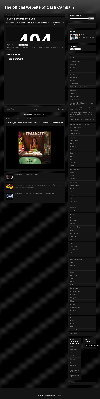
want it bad (73, 333)
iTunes (72, 175)
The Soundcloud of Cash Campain (74, 370)
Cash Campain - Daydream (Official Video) (26, 174)
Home (35, 109)
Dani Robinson (74, 140)
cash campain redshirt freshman (80, 124)
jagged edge (39, 47)
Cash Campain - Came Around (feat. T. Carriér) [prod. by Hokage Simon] (34, 193)
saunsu (72, 256)
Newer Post (10, 109)
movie (72, 214)
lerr (71, 191)
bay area (72, 80)
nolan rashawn (74, 233)
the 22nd (72, 282)
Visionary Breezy (75, 330)
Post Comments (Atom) (38, 114)
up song (72, 323)
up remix (72, 320)
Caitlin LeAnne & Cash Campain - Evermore (21, 119)
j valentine (73, 179)
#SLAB (72, 58)
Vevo (71, 362)
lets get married (48, 47)
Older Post (60, 109)
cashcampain (74, 130)
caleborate (18, 47)
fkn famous (73, 150)
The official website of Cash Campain (39, 7)
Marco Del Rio (74, 211)
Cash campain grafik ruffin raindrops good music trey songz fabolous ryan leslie (81, 114)
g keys (72, 156)
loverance (73, 207)
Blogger (60, 395)
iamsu (72, 172)
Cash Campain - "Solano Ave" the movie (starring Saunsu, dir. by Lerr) (34, 184)
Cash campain (26, 47)
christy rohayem (75, 134)
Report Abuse (75, 383)
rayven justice (74, 249)
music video (73, 220)
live (71, 204)
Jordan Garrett (74, 185)
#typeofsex (73, 64)
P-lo (71, 240)
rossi (71, 253)
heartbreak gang (75, 169)
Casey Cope (74, 93)
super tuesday (74, 275)
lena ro (72, 188)
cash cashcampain (75, 127)
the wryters (73, 294)
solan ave (73, 265)
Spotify (72, 346)
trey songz (73, 310)
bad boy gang (74, 77)
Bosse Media (74, 84)
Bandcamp (73, 359)
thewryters (73, 298)
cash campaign (74, 96)
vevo (71, 327)
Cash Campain (85, 35)
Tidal (71, 352)
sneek (72, 262)
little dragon (73, 201)
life (54, 47)
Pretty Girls (73, 246)
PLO (71, 243)
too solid (72, 304)
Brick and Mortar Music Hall (78, 87)
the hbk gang (74, 288)
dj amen (72, 143)
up (71, 317)
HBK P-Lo (73, 166)
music (57, 47)
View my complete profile (86, 37)
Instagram (73, 365)
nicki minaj (73, 230)
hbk (71, 159)
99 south (72, 67)
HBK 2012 (73, 162)
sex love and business (77, 259)
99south (72, 71)
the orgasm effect (75, 291)
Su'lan (72, 272)
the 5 (71, 285)
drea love (73, 146)
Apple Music (73, 349)
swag (71, 278)
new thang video (75, 227)
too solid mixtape (75, 307)
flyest (71, 153)
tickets (72, 301)
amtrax (12, 47)
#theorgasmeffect (75, 61)
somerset (73, 269)
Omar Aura (73, 236)
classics (33, 47)
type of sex (73, 314)
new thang (73, 224)
